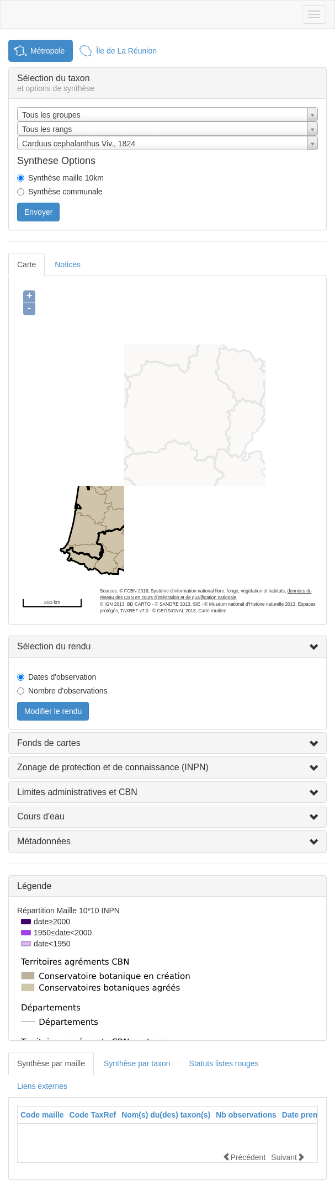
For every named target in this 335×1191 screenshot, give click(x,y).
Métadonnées (44, 841)
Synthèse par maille (51, 1063)
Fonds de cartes (49, 743)
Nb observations (246, 1114)
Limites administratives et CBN (77, 792)
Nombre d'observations (68, 690)
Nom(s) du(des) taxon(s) (165, 1114)
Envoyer (38, 212)
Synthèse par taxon (137, 1063)
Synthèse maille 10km (66, 177)
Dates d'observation (62, 677)
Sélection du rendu (54, 646)
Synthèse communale (65, 191)
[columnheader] (42, 1115)
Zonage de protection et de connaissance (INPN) (113, 767)
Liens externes (42, 1086)
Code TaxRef (93, 1114)
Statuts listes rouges (224, 1063)
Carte (26, 264)
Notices (68, 264)
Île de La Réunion (126, 50)
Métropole (47, 50)
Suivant (288, 1157)
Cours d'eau (41, 816)
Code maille (42, 1114)
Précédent (243, 1157)
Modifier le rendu (53, 711)
